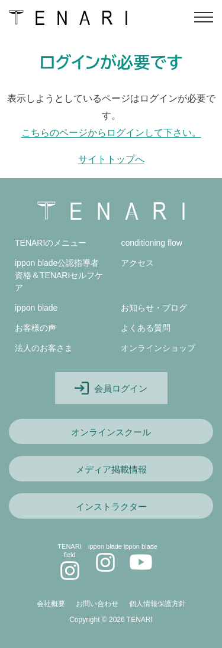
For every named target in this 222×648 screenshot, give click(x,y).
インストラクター (111, 507)
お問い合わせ (97, 604)
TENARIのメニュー (50, 243)
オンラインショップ (158, 348)
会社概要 (51, 604)
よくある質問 (145, 328)
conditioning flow (151, 243)
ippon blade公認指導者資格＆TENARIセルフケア (59, 275)
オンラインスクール (111, 432)
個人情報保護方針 (157, 604)
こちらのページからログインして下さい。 (111, 133)
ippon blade (36, 307)
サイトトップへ (111, 159)
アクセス (137, 263)
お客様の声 (35, 328)
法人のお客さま (44, 348)
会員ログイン (111, 388)
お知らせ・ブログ (154, 307)
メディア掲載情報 (111, 469)
